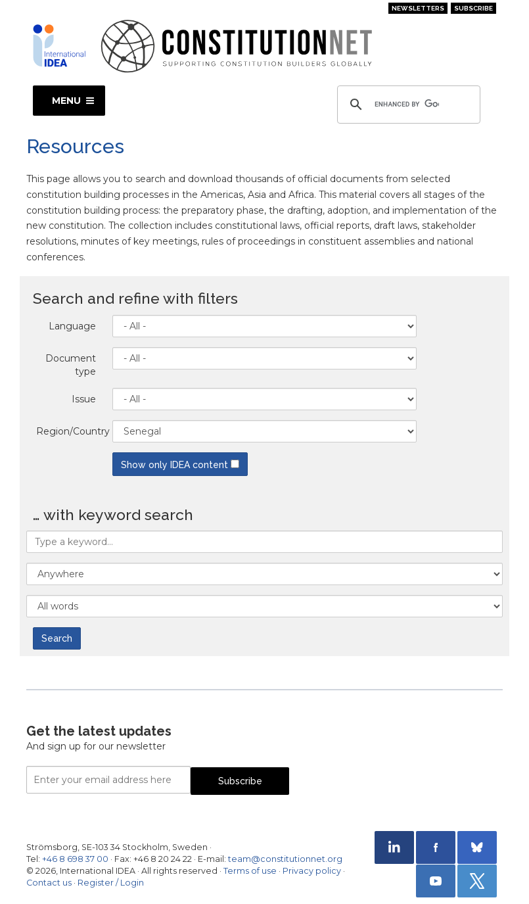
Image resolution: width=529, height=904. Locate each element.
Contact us (49, 883)
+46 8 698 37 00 (75, 859)
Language (72, 326)
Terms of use (250, 871)
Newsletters (418, 8)
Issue (84, 399)
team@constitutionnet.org (285, 859)
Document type (70, 364)
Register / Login (111, 883)
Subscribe (473, 8)
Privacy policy (312, 871)
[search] (407, 104)
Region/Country (71, 431)
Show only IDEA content (180, 465)
